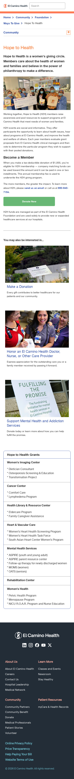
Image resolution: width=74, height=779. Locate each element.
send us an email (34, 187)
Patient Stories (14, 727)
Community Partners (17, 706)
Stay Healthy (45, 679)
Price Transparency (17, 748)
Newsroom (44, 674)
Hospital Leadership (17, 684)
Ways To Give (11, 23)
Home (7, 17)
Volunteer (11, 733)
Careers (9, 674)
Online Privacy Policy (18, 743)
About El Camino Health (19, 668)
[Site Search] (47, 6)
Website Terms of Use (19, 759)
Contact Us (12, 679)
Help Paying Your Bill (18, 754)
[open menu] (68, 5)
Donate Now (29, 201)
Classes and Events (49, 668)
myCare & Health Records (53, 706)
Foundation (42, 17)
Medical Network (15, 689)
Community (23, 17)
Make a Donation (20, 287)
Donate (9, 717)
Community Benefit (16, 712)
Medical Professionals (18, 722)
